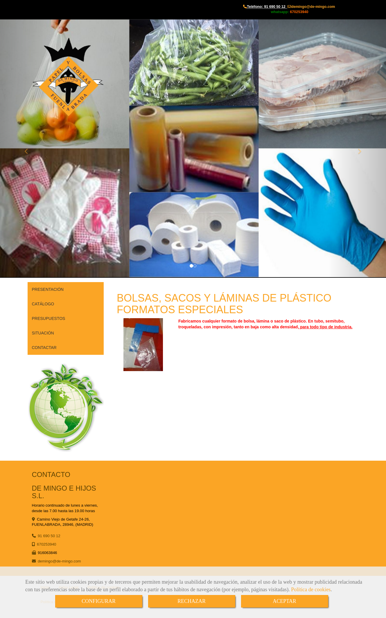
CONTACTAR (44, 347)
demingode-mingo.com (313, 7)
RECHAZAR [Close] (191, 601)
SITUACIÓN (43, 333)
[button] (29, 148)
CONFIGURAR (99, 601)
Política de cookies (311, 589)
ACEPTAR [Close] (284, 601)
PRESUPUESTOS (48, 318)
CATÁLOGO (43, 304)
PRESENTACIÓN (48, 289)
